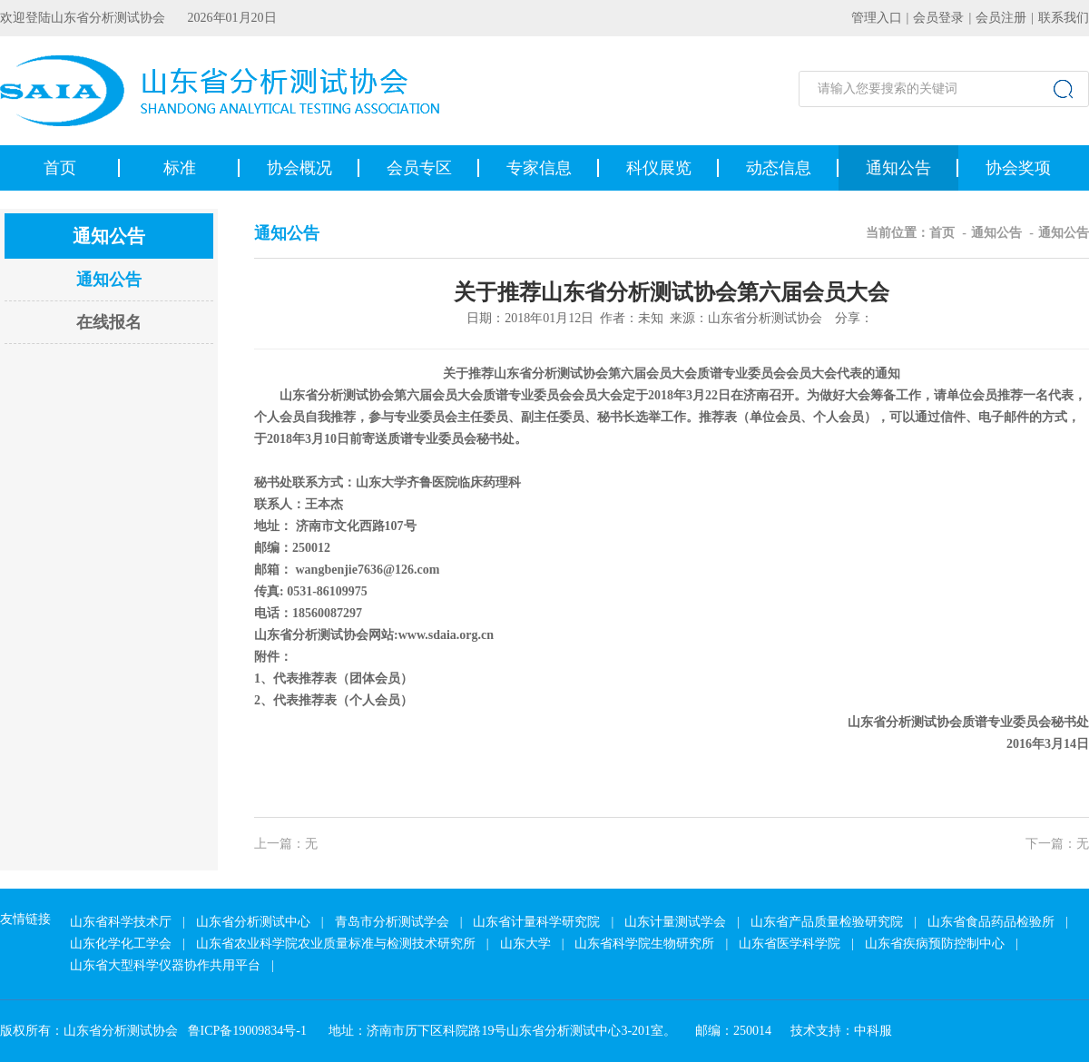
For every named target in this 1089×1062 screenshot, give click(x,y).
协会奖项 (1018, 168)
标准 (179, 168)
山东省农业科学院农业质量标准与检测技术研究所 (336, 943)
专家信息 (539, 168)
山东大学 (525, 943)
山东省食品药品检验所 (991, 922)
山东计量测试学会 (675, 922)
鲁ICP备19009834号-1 (247, 1030)
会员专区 (419, 168)
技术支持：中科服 (841, 1030)
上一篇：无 (286, 844)
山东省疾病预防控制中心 (935, 943)
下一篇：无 (1057, 844)
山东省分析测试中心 (253, 922)
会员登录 (938, 18)
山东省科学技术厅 (121, 922)
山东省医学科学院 (789, 943)
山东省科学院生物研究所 (644, 943)
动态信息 (778, 168)
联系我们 (1063, 18)
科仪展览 (659, 168)
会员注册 (1001, 18)
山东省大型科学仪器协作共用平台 (165, 965)
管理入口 (876, 18)
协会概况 (299, 168)
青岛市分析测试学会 (392, 922)
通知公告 (898, 168)
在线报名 (109, 322)
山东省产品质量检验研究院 (827, 922)
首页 (60, 168)
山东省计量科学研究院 (536, 922)
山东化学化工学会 (121, 943)
